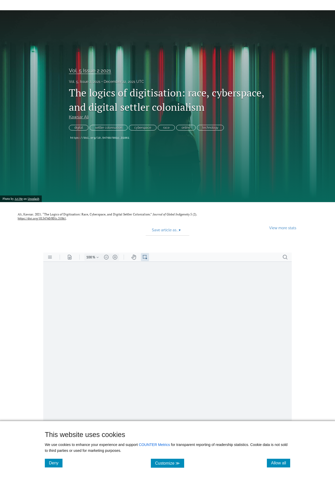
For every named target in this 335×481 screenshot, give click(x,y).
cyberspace (142, 127)
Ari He (19, 199)
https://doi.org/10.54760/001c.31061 (99, 137)
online (186, 127)
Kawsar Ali (79, 117)
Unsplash (33, 199)
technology (210, 127)
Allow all (280, 463)
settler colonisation (108, 127)
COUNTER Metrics (154, 445)
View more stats (282, 228)
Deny (55, 463)
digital (78, 127)
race (166, 127)
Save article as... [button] (166, 230)
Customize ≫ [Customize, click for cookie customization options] (169, 463)
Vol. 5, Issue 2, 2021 (84, 82)
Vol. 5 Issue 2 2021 (90, 71)
